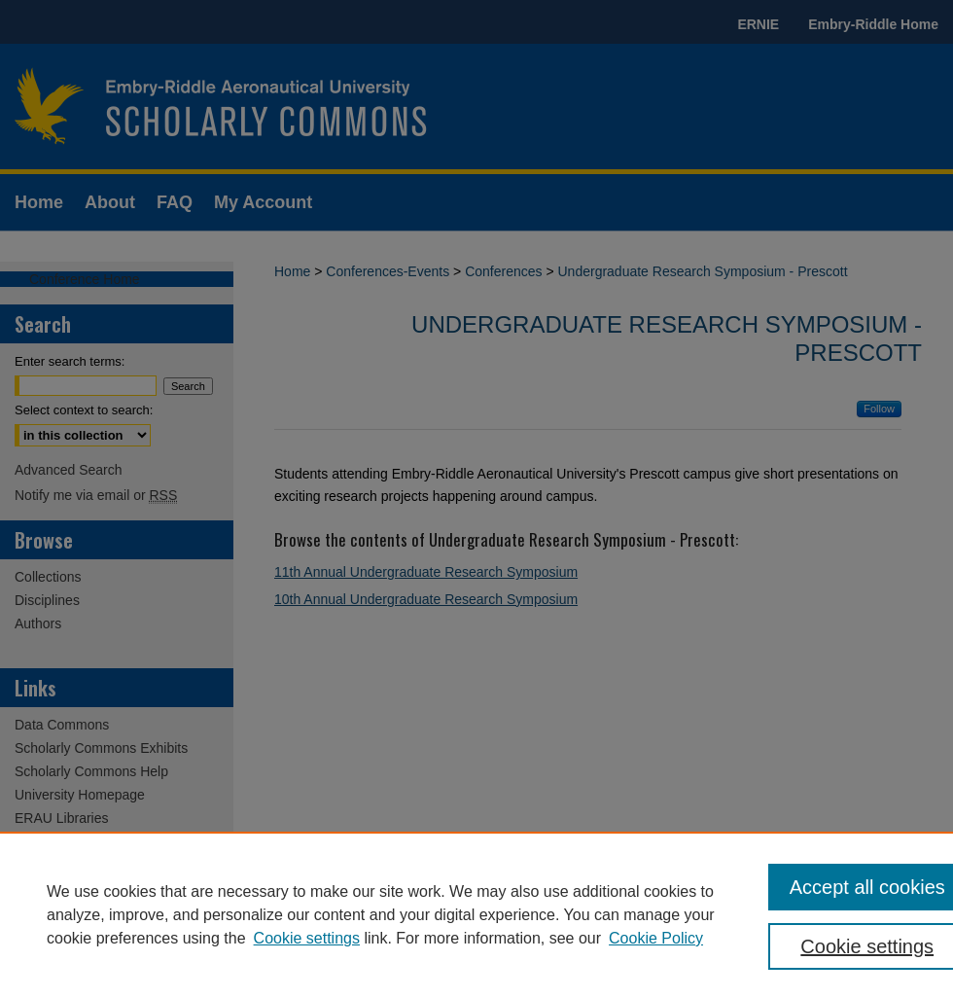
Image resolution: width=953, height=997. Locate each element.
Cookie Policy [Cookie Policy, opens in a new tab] (656, 938)
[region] (476, 914)
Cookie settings (307, 938)
